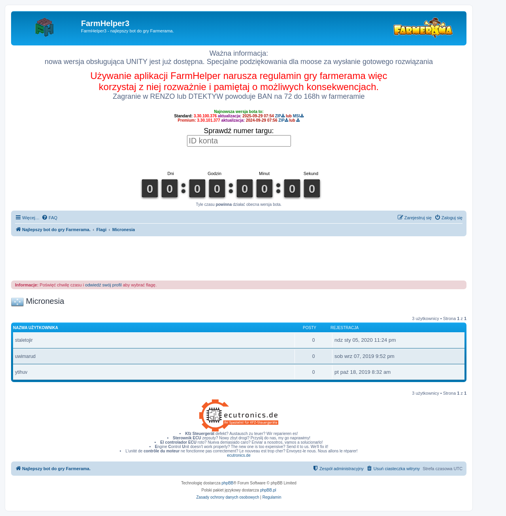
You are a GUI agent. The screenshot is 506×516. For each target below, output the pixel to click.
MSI (298, 116)
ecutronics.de (238, 455)
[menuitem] (49, 217)
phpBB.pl (268, 490)
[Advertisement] (238, 258)
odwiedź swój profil (103, 284)
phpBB (228, 483)
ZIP (280, 116)
